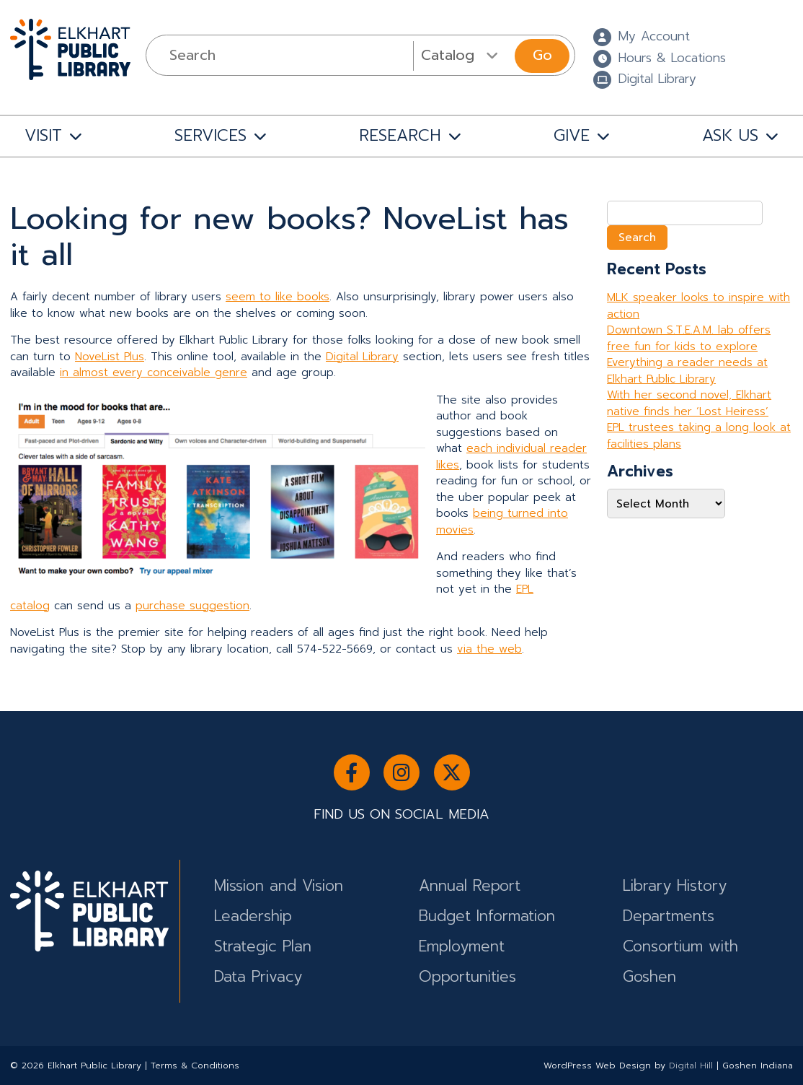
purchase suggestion (192, 606)
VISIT (43, 135)
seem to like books (277, 297)
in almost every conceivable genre (153, 372)
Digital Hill (691, 1065)
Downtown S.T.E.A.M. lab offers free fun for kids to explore (689, 338)
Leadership (253, 916)
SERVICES (210, 135)
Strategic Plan (262, 946)
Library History (675, 885)
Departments (668, 916)
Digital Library (362, 357)
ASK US (730, 135)
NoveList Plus (109, 357)
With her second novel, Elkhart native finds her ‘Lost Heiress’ (689, 403)
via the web (489, 649)
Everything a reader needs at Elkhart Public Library (687, 370)
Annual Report (469, 885)
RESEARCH (400, 135)
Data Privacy (258, 976)
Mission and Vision (278, 885)
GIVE (572, 135)
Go (542, 55)
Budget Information (487, 916)
